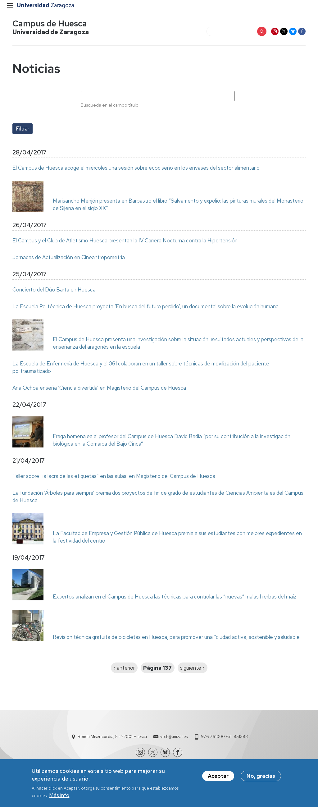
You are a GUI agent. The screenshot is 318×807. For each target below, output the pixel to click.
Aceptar (218, 778)
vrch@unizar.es (174, 736)
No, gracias (261, 778)
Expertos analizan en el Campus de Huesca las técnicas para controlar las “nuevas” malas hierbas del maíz (174, 596)
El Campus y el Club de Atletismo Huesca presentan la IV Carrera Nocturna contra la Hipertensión (125, 240)
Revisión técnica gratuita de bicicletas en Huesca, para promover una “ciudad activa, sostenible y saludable (176, 637)
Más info (59, 797)
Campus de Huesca (49, 23)
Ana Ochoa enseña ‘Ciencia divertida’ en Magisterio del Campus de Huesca (99, 387)
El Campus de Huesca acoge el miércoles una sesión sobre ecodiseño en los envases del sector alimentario (136, 167)
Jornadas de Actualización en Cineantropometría (68, 257)
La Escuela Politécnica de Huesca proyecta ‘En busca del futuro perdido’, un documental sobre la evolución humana (145, 306)
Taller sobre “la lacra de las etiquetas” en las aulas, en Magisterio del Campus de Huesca (113, 476)
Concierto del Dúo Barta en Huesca (54, 289)
